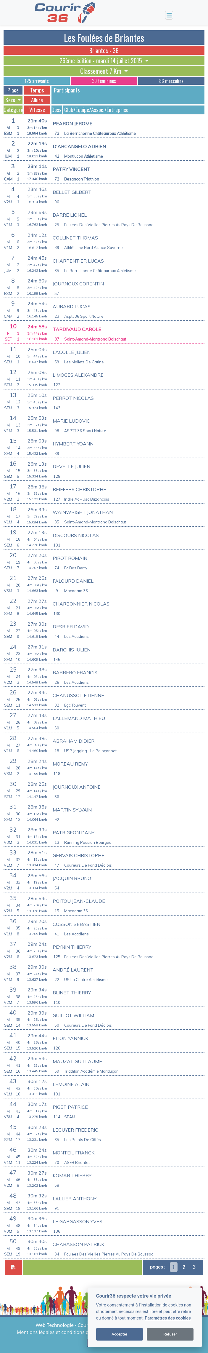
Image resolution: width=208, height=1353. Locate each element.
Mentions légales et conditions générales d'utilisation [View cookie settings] (76, 1332)
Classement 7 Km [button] (101, 71)
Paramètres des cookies (168, 1318)
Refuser (170, 1334)
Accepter (119, 1334)
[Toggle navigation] (169, 15)
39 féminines (104, 80)
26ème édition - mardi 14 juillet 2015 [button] (101, 60)
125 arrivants (37, 80)
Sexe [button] (10, 100)
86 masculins (171, 80)
